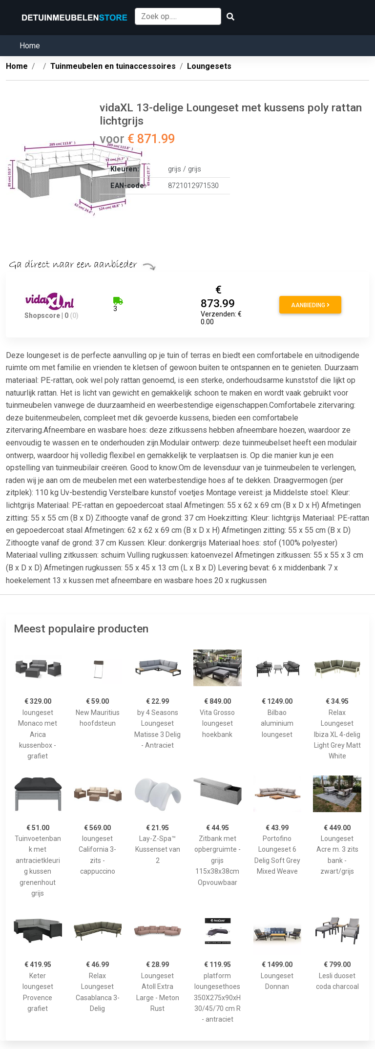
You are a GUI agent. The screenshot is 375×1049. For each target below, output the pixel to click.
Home (30, 45)
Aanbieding (310, 305)
